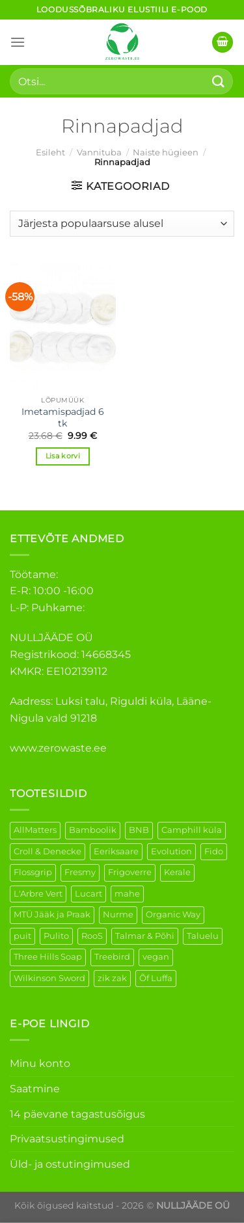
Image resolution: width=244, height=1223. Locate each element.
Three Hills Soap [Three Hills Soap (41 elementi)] (48, 957)
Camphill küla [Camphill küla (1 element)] (191, 830)
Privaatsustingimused (67, 1139)
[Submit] (219, 81)
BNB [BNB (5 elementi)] (139, 830)
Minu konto (40, 1063)
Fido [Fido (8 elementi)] (213, 851)
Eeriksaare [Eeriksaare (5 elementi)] (116, 851)
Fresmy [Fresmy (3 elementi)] (80, 872)
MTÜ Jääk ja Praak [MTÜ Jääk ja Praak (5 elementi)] (52, 914)
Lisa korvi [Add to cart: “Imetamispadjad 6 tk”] (63, 455)
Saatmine (35, 1089)
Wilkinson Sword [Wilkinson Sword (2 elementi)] (49, 978)
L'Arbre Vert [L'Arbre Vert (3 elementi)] (38, 894)
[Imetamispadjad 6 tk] (63, 326)
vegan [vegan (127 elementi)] (155, 957)
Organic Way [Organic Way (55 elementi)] (173, 914)
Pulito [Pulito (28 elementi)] (56, 936)
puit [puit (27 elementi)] (22, 936)
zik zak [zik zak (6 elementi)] (112, 978)
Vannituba (99, 152)
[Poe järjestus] (122, 224)
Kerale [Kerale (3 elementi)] (177, 872)
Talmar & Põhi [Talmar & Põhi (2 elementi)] (144, 936)
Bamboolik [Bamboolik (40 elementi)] (92, 830)
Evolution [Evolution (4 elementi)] (171, 851)
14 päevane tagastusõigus (77, 1114)
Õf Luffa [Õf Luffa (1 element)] (155, 978)
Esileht (50, 152)
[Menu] (17, 42)
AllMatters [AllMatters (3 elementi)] (35, 830)
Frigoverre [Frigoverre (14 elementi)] (130, 872)
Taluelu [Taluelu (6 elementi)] (203, 936)
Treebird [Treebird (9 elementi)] (112, 957)
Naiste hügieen (165, 152)
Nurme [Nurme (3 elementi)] (118, 914)
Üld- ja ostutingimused (70, 1164)
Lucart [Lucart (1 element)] (88, 894)
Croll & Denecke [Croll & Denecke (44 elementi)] (47, 851)
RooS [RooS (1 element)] (92, 936)
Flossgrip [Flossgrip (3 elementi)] (33, 872)
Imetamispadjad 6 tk (62, 417)
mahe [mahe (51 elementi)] (127, 894)
